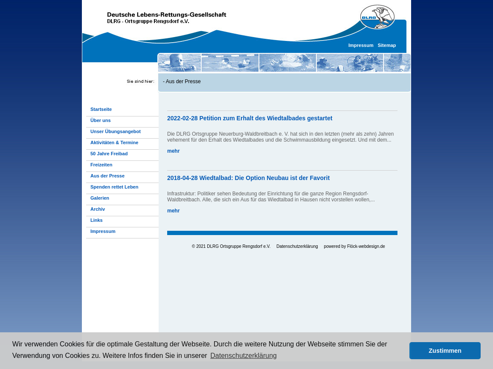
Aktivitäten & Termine (114, 142)
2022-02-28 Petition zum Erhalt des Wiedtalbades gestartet (249, 118)
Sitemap (387, 45)
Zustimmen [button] (445, 350)
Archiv (97, 209)
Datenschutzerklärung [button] (243, 355)
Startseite (101, 109)
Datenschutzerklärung (297, 246)
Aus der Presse (183, 81)
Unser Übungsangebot (115, 131)
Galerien (99, 197)
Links (96, 220)
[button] (400, 350)
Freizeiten (101, 164)
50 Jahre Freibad (109, 153)
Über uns (100, 120)
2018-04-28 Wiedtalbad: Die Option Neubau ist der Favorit (248, 177)
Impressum (361, 45)
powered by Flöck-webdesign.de (354, 246)
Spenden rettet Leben (114, 186)
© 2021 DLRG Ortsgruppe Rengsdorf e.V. (231, 246)
